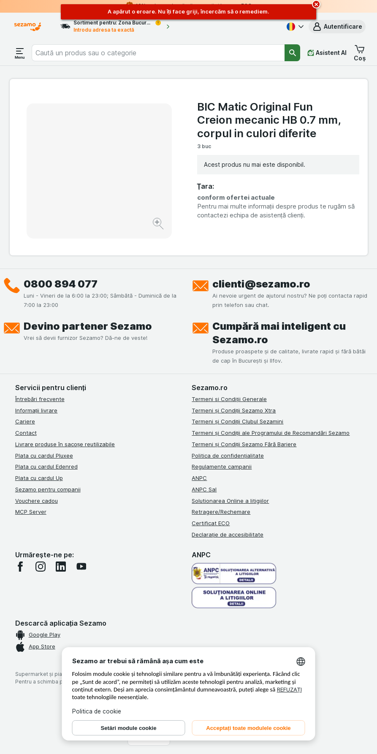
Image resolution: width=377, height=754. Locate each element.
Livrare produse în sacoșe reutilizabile (65, 444)
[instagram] (40, 566)
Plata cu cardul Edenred (46, 466)
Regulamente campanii (222, 466)
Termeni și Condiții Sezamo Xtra (234, 410)
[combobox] (158, 52)
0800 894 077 (61, 284)
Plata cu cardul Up (39, 478)
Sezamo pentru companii (48, 489)
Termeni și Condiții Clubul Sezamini (237, 421)
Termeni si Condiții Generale (229, 399)
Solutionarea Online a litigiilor (230, 500)
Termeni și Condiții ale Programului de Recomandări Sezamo (271, 432)
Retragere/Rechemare (221, 511)
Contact (26, 432)
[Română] (294, 26)
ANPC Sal (204, 489)
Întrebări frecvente (40, 399)
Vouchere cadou (36, 500)
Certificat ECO (211, 523)
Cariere (25, 421)
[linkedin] (61, 566)
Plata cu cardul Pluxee (44, 455)
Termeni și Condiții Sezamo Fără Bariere (244, 444)
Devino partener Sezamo (88, 326)
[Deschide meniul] (19, 52)
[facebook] (20, 566)
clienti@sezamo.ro (261, 284)
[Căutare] (293, 52)
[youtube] (81, 566)
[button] (337, 26)
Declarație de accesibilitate (227, 534)
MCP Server (30, 511)
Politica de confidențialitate (228, 455)
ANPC (199, 478)
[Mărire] (159, 225)
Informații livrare (36, 410)
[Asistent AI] (327, 52)
